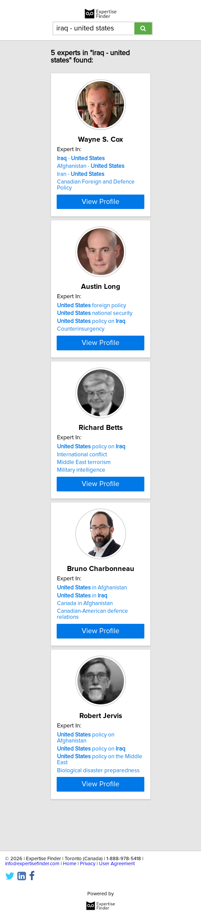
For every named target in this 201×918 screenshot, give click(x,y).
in (82, 625)
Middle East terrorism (84, 480)
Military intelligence (81, 488)
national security (94, 319)
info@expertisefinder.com (32, 863)
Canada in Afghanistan (85, 633)
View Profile (100, 207)
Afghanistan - (90, 166)
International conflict (82, 472)
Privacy (87, 863)
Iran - (80, 174)
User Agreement (117, 863)
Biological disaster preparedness (98, 806)
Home (69, 863)
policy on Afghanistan (85, 774)
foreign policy (91, 312)
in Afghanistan (92, 618)
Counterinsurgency (80, 335)
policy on (91, 327)
